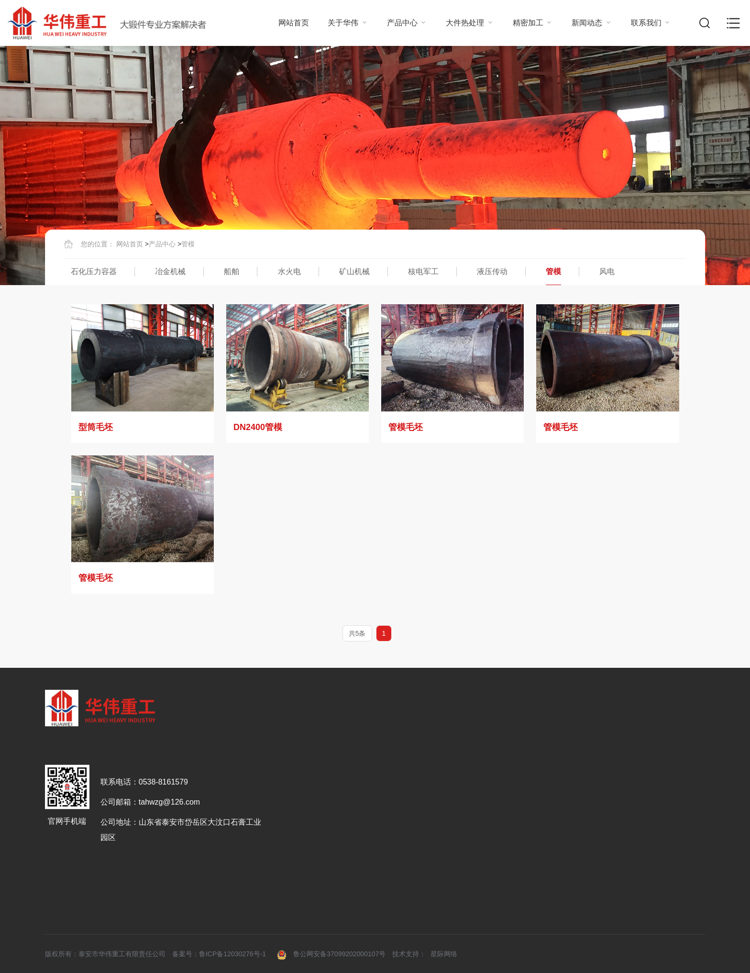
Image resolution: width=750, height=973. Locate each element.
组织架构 (291, 891)
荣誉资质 (291, 872)
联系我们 (651, 23)
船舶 (231, 271)
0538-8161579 (163, 899)
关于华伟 (348, 23)
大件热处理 (470, 23)
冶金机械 (170, 271)
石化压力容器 (94, 271)
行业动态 (577, 853)
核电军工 (423, 271)
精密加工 (533, 23)
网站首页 (293, 23)
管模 (188, 244)
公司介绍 (291, 853)
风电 (607, 271)
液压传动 (492, 271)
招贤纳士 (648, 872)
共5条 (357, 633)
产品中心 (407, 23)
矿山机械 (354, 271)
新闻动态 (592, 23)
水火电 (289, 271)
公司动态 (577, 872)
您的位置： (97, 244)
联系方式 (648, 853)
